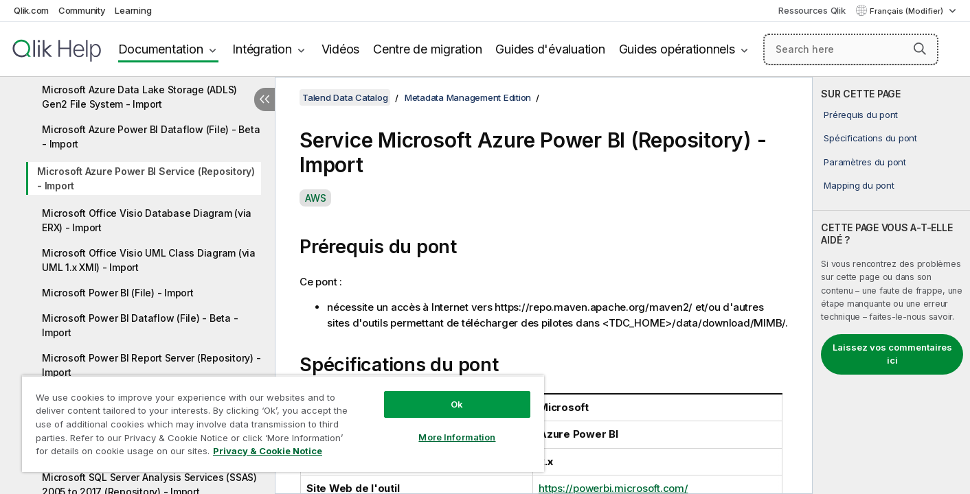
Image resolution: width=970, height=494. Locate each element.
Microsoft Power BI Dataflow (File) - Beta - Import (140, 325)
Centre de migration (427, 49)
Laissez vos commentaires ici (892, 354)
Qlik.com (31, 10)
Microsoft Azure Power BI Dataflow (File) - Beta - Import (151, 137)
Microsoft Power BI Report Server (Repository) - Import (151, 365)
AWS (315, 198)
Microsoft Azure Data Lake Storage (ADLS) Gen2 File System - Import (139, 97)
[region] (283, 423)
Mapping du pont (859, 185)
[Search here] (851, 49)
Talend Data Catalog (344, 97)
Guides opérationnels (677, 49)
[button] (920, 49)
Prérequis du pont (861, 114)
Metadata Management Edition (468, 97)
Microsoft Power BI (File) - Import (118, 292)
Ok (457, 404)
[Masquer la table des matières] (264, 99)
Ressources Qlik (811, 10)
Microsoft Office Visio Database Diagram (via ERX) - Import (146, 220)
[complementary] (891, 285)
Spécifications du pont (870, 137)
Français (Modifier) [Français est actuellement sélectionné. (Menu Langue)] (907, 11)
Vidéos (341, 49)
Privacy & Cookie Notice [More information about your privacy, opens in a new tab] (267, 450)
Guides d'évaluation (550, 49)
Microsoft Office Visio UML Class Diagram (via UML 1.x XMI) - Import (149, 260)
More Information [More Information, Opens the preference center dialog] (456, 437)
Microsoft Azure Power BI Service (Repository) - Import (146, 178)
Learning (133, 10)
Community (82, 10)
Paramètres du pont (865, 161)
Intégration (261, 49)
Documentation (160, 49)
